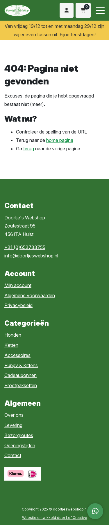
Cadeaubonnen (20, 375)
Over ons (14, 415)
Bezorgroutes (18, 435)
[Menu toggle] (100, 10)
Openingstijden (19, 445)
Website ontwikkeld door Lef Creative (54, 517)
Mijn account (17, 285)
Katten (11, 345)
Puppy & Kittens (21, 365)
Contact (12, 455)
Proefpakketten (20, 385)
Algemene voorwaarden (29, 295)
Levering (13, 425)
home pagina (59, 140)
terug (28, 148)
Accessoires (17, 355)
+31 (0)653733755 (24, 247)
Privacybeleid (18, 305)
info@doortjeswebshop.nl (31, 256)
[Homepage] (23, 10)
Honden (12, 335)
